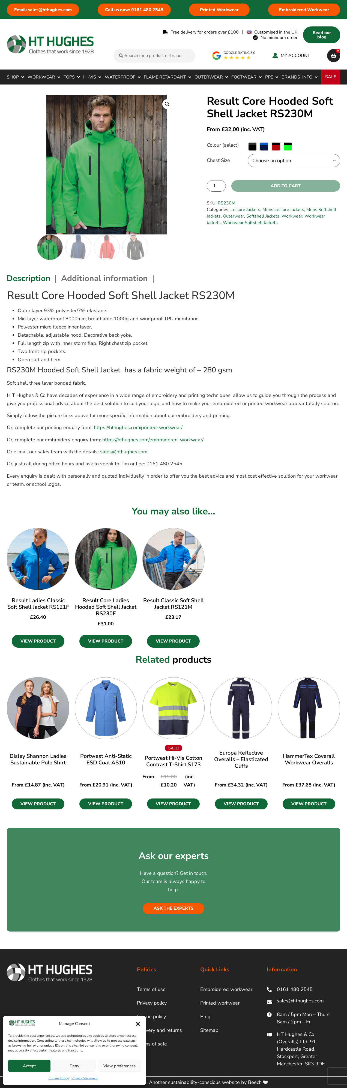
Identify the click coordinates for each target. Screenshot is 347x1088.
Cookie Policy (59, 1078)
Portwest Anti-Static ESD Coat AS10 (105, 759)
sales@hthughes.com (123, 451)
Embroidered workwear (226, 989)
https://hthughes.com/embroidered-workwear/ (153, 439)
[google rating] (234, 55)
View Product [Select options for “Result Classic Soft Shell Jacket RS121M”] (173, 641)
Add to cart (286, 186)
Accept (29, 1066)
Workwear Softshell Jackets (250, 223)
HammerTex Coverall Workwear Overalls (309, 759)
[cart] (333, 55)
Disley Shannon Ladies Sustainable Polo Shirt (38, 759)
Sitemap (209, 1030)
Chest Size (218, 160)
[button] (138, 1024)
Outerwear (233, 216)
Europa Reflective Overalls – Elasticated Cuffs (241, 759)
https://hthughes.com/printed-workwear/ (138, 427)
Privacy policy (152, 1003)
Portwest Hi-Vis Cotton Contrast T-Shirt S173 (173, 761)
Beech (258, 1082)
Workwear (292, 216)
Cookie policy (151, 1016)
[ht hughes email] (302, 1002)
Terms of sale (152, 1044)
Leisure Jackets (245, 210)
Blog (205, 1016)
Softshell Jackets (262, 216)
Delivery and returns (159, 1030)
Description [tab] (28, 278)
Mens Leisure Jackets (283, 210)
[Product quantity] (216, 186)
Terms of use (151, 989)
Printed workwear (220, 1003)
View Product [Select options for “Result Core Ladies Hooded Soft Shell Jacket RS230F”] (105, 641)
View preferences (119, 1066)
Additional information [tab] (104, 278)
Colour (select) (223, 145)
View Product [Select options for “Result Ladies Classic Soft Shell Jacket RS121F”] (38, 641)
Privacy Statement (84, 1078)
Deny (74, 1066)
